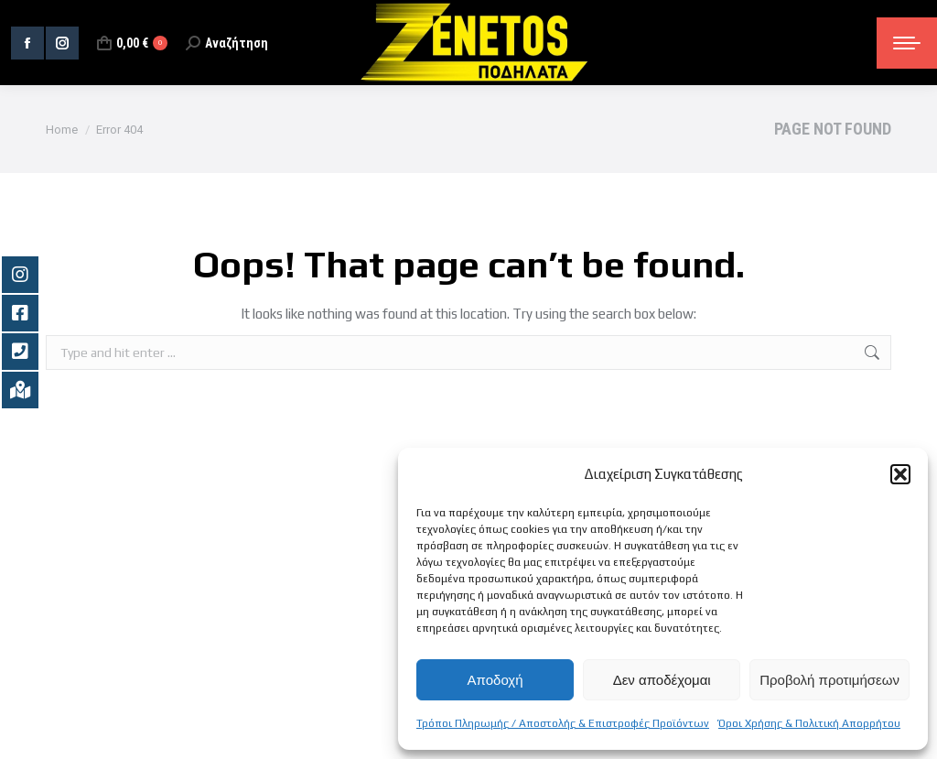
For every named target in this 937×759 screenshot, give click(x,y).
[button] (900, 474)
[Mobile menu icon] (907, 43)
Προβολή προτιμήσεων (829, 680)
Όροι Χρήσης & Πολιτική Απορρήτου (809, 723)
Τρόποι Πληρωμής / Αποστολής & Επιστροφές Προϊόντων (562, 723)
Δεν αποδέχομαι (662, 680)
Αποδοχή (495, 680)
